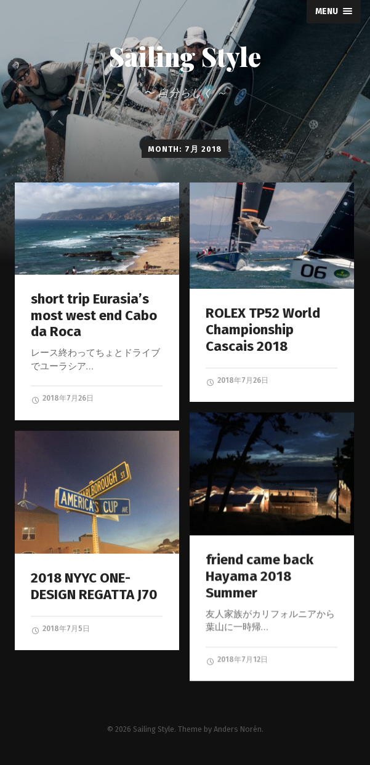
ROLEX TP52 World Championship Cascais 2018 (263, 330)
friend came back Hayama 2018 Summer (259, 576)
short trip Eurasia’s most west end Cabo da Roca (94, 315)
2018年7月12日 (237, 660)
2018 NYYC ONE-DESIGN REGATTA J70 (94, 586)
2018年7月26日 (62, 399)
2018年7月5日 (60, 629)
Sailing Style (185, 56)
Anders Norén (238, 727)
